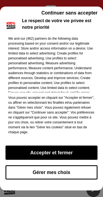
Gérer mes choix (51, 172)
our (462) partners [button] (33, 38)
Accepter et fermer (51, 152)
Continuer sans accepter (69, 13)
